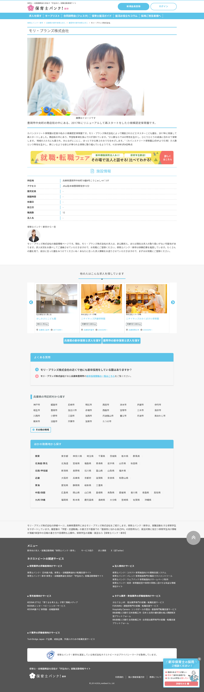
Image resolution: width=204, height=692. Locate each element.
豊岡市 (54, 410)
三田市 (71, 416)
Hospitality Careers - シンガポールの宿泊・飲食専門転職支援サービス (144, 609)
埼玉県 (90, 456)
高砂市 (158, 410)
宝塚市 (123, 410)
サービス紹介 (87, 550)
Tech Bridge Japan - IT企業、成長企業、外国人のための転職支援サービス (61, 639)
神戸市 (36, 404)
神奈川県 (77, 456)
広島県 (64, 492)
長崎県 (101, 500)
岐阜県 (87, 485)
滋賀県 (99, 478)
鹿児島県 (89, 500)
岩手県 (111, 463)
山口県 (87, 492)
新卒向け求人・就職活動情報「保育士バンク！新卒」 (51, 550)
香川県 (134, 492)
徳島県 (145, 492)
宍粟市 (71, 421)
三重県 (99, 485)
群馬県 (136, 456)
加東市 (88, 421)
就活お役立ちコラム (126, 15)
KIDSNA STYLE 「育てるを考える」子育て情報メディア (52, 602)
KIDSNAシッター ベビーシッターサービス (46, 606)
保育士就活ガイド (102, 15)
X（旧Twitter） (118, 550)
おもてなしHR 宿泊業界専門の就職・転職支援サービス (138, 602)
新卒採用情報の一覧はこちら (100, 376)
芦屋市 (140, 404)
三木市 (140, 410)
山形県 (122, 463)
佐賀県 (136, 500)
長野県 (76, 470)
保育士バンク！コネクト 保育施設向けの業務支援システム (139, 572)
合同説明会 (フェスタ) (75, 15)
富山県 (99, 470)
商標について (155, 677)
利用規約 (119, 677)
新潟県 (64, 470)
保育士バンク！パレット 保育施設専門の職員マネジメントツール (142, 576)
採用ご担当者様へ (151, 15)
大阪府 (64, 478)
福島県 (87, 463)
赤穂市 (88, 410)
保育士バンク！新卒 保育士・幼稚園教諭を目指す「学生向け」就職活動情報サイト (65, 576)
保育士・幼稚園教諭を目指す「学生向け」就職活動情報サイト (60, 668)
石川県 (87, 470)
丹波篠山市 (108, 416)
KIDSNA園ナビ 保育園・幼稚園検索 (43, 609)
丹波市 (140, 416)
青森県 (99, 463)
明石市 (88, 404)
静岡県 (76, 485)
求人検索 (102, 550)
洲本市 (123, 404)
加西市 (88, 416)
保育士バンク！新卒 (35, 23)
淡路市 (54, 421)
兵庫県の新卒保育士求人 (56, 23)
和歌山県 (123, 478)
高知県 (157, 492)
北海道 (64, 463)
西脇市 (106, 410)
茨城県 (113, 456)
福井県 (122, 470)
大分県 (113, 500)
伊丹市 (158, 404)
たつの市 (107, 421)
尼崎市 (71, 404)
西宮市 (106, 404)
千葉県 (101, 456)
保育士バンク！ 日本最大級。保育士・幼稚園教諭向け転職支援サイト (59, 572)
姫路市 (54, 404)
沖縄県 (148, 500)
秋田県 (134, 463)
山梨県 (111, 470)
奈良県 (111, 478)
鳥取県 (111, 492)
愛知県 (64, 485)
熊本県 (76, 500)
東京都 (64, 456)
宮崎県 (124, 500)
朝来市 (36, 421)
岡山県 (76, 492)
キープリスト (52, 15)
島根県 (99, 492)
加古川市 (72, 410)
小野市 (54, 416)
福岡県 (64, 500)
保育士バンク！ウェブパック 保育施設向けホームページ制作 (140, 579)
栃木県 (124, 456)
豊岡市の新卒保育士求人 (78, 23)
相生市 (36, 410)
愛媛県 (122, 492)
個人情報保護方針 (136, 677)
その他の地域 (42, 429)
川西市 (36, 416)
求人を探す (35, 15)
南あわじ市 (160, 416)
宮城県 (76, 463)
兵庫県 (76, 478)
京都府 (87, 478)
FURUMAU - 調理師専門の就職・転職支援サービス (135, 606)
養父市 (123, 416)
